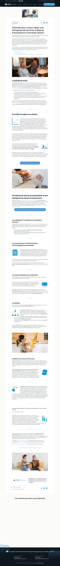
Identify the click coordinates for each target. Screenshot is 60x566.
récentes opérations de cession (23, 440)
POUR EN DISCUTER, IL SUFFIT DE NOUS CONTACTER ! (30, 447)
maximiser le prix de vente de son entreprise (28, 200)
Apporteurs (39, 551)
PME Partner (21, 441)
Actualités (46, 551)
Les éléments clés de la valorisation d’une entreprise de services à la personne (28, 54)
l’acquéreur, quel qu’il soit (34, 224)
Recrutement (31, 551)
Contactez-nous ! (49, 4)
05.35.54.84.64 (38, 557)
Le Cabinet (12, 551)
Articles (39, 4)
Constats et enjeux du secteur (19, 53)
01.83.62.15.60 (17, 557)
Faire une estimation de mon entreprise (30, 163)
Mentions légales (40, 562)
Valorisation (25, 4)
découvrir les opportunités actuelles (20, 444)
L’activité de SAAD (17, 51)
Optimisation (23, 551)
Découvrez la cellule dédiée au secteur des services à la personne (30, 209)
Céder (17, 551)
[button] (19, 4)
